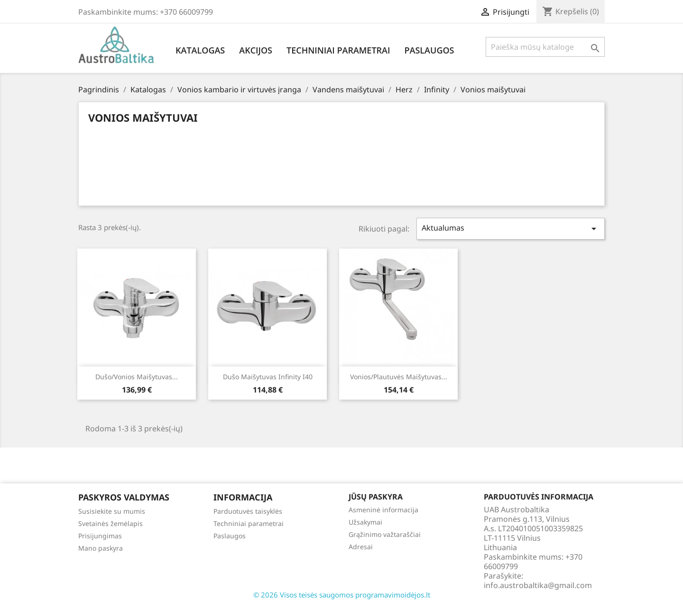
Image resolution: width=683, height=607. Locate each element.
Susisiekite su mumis (111, 511)
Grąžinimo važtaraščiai (385, 534)
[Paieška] (545, 47)
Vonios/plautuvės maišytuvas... (398, 376)
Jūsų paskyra (376, 496)
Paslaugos (429, 50)
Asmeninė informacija (383, 509)
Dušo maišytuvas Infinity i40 (268, 376)
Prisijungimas (100, 535)
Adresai (361, 546)
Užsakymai (365, 522)
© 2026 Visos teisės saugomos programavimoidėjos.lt (341, 594)
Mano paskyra (100, 548)
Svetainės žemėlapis (110, 523)
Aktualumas (511, 228)
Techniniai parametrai (338, 50)
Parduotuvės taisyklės (247, 511)
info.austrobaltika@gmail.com (538, 585)
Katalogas (200, 50)
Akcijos (255, 50)
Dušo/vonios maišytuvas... (136, 376)
